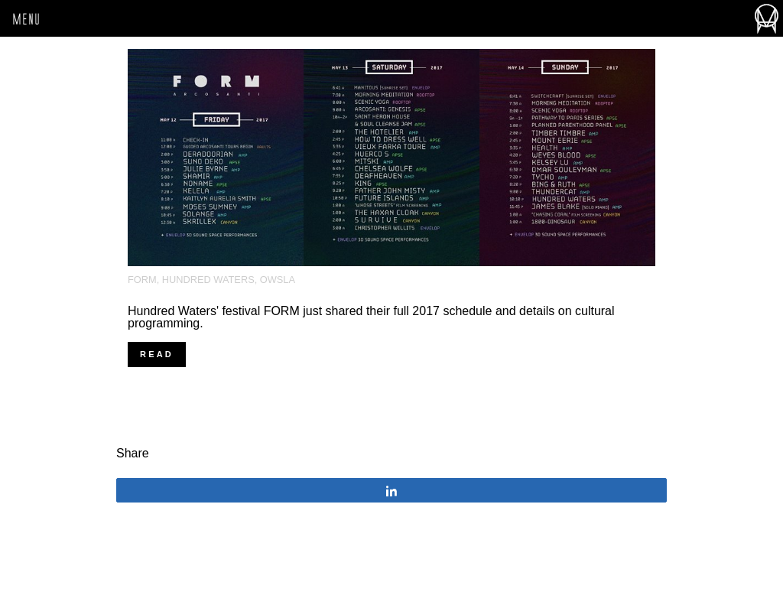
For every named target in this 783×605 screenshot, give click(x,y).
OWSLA (277, 279)
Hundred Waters (208, 279)
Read (157, 354)
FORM (142, 279)
